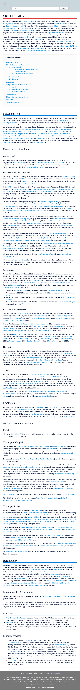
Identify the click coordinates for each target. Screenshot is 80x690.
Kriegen (6, 28)
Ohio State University (68, 519)
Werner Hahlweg (69, 176)
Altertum (25, 129)
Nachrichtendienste (54, 136)
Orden (71, 131)
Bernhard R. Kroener (60, 219)
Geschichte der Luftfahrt (59, 134)
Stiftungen (54, 574)
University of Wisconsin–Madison (36, 519)
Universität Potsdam (35, 223)
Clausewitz (26, 179)
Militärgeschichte (9, 24)
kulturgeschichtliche (27, 30)
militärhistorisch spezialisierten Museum (24, 583)
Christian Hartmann (32, 204)
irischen (16, 434)
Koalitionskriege (15, 131)
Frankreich (40, 407)
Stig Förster (45, 238)
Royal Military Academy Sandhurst (42, 459)
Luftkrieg (6, 136)
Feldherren (24, 28)
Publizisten (33, 569)
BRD (9, 187)
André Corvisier (52, 407)
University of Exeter (57, 482)
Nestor (9, 179)
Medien (45, 569)
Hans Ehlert (10, 622)
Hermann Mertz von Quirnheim (14, 330)
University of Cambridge (11, 488)
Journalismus (57, 569)
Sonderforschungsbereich (34, 210)
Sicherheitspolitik (67, 136)
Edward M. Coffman (17, 519)
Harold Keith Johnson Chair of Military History (37, 527)
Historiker (37, 280)
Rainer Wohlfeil (53, 341)
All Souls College (43, 446)
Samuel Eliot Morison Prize (22, 540)
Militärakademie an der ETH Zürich (23, 383)
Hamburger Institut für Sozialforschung (51, 206)
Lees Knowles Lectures (62, 488)
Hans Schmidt (45, 339)
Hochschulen (66, 572)
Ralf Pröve (26, 246)
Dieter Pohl (64, 204)
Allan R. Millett (55, 519)
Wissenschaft (34, 572)
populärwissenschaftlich (56, 33)
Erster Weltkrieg (8, 134)
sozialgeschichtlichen (24, 409)
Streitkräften (21, 578)
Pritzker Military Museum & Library (53, 546)
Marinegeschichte (21, 134)
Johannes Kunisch (49, 336)
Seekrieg (34, 134)
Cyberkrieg (41, 138)
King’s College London (33, 467)
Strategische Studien (21, 48)
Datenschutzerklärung (45, 687)
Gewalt (25, 37)
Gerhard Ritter (61, 318)
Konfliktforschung (38, 48)
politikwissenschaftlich (11, 287)
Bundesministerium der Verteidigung (16, 219)
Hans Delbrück (59, 24)
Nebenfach (37, 381)
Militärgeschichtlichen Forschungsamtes (34, 324)
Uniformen (61, 131)
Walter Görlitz (59, 326)
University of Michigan (45, 521)
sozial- (14, 30)
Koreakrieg (23, 136)
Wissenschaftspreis (20, 260)
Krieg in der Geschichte (45, 254)
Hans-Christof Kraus (61, 645)
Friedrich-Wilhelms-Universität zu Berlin (51, 162)
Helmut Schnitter (66, 339)
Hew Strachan (16, 240)
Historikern (70, 565)
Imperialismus (52, 131)
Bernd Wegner (46, 240)
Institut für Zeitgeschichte (49, 202)
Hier (28, 677)
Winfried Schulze (14, 341)
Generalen (7, 142)
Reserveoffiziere (33, 517)
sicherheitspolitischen (64, 576)
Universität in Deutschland (61, 283)
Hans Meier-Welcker (45, 330)
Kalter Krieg (14, 136)
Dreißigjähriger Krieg (65, 129)
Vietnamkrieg (32, 136)
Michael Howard (67, 453)
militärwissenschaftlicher (68, 46)
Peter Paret (28, 513)
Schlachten (13, 28)
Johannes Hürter (45, 204)
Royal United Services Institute (47, 498)
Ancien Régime (69, 416)
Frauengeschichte (9, 123)
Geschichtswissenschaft (14, 26)
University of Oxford (59, 446)
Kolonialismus (39, 131)
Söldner (6, 131)
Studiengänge (15, 285)
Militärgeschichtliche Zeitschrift (58, 233)
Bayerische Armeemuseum (36, 585)
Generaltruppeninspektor (34, 358)
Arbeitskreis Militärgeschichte (13, 248)
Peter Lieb (55, 204)
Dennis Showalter (9, 494)
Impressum (30, 687)
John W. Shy (32, 521)
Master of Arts (22, 291)
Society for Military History (54, 535)
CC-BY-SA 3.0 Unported (51, 674)
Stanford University (40, 513)
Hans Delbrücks (18, 162)
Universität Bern (46, 248)
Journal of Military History (19, 538)
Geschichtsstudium (30, 283)
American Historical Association (17, 552)
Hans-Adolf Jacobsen (38, 318)
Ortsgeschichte (63, 120)
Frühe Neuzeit (53, 416)
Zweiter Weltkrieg (44, 134)
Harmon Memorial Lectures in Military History (44, 529)
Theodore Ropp (8, 521)
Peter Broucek (11, 618)
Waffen (39, 129)
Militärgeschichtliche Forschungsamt (38, 50)
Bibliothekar (60, 581)
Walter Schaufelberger (41, 374)
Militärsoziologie (66, 225)
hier (20, 677)
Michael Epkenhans (17, 238)
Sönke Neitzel (55, 221)
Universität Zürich (41, 377)
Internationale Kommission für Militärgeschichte (58, 596)
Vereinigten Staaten (43, 515)
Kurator (73, 581)
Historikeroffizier (21, 189)
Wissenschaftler (28, 21)
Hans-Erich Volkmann (29, 240)
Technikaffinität (23, 35)
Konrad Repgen (23, 339)
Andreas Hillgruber (63, 316)
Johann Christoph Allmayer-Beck (50, 360)
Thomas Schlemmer (10, 206)
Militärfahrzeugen (38, 142)
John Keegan (24, 459)
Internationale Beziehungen (65, 474)
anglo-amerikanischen (63, 41)
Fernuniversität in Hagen (66, 302)
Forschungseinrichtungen (49, 572)
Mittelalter (32, 129)
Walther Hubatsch (14, 318)
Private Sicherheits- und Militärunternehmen (18, 138)
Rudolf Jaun (10, 388)
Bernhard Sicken (29, 183)
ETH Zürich (57, 377)
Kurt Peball (20, 618)
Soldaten (37, 39)
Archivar (49, 581)
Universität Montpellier (37, 414)
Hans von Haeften (9, 328)
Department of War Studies (12, 467)
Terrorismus (42, 136)
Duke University (20, 521)
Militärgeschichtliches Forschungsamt (38, 191)
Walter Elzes (26, 181)
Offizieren (57, 26)
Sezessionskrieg (27, 131)
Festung (55, 129)
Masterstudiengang (14, 225)
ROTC (5, 517)
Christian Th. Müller (22, 221)
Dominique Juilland (44, 396)
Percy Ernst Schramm (14, 320)
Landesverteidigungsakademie (37, 362)
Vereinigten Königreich (26, 446)
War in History (70, 494)
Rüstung (45, 129)
